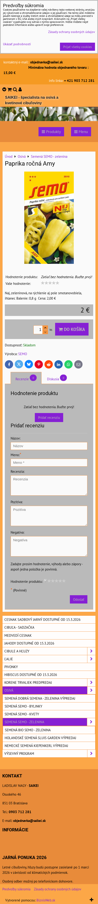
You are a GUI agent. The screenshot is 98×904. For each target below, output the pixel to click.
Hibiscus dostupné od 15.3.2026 (30, 674)
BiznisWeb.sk (45, 900)
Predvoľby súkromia (16, 889)
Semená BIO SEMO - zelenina (28, 730)
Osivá (49, 690)
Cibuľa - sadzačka (19, 627)
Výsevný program (49, 753)
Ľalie (49, 659)
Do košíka (72, 329)
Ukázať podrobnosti (17, 44)
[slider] (50, 283)
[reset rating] (45, 581)
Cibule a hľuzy (49, 651)
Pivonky (11, 666)
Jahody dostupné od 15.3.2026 (29, 643)
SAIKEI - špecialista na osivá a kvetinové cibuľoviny (31, 100)
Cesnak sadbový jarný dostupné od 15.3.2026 (42, 619)
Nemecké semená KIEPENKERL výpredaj (36, 745)
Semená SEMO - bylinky (23, 706)
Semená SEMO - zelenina (50, 722)
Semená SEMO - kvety (22, 714)
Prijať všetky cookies (77, 47)
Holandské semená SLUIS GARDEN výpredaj (40, 737)
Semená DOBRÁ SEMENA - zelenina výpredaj (40, 698)
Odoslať (78, 599)
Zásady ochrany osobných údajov (57, 889)
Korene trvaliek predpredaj (49, 682)
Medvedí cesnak (18, 635)
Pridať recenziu (49, 417)
